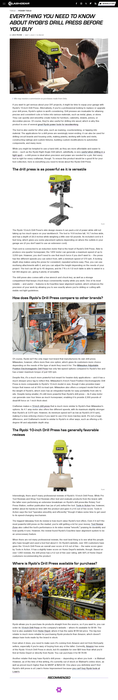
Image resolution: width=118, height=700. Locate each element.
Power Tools (24, 11)
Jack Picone (17, 35)
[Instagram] (81, 4)
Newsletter (107, 4)
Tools (13, 11)
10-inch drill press (41, 406)
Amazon (90, 646)
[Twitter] (86, 4)
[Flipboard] (91, 4)
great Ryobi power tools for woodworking (58, 124)
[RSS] (95, 4)
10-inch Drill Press (30, 627)
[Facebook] (76, 4)
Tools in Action (83, 505)
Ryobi (105, 92)
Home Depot (44, 631)
